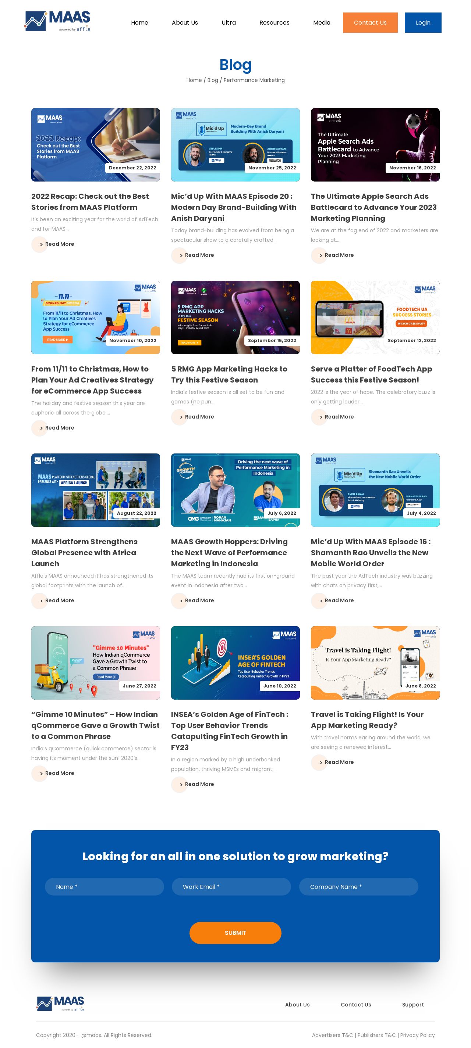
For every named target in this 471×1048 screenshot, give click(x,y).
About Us (185, 22)
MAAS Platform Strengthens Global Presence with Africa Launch (84, 552)
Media (321, 22)
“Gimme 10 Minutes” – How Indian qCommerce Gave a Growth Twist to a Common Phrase (95, 725)
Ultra (229, 22)
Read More (59, 244)
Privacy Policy (417, 1035)
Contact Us (370, 22)
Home (139, 22)
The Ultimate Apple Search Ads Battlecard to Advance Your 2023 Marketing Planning (374, 207)
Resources (274, 22)
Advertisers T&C (332, 1035)
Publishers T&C (377, 1035)
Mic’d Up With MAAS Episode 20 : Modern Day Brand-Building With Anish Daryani (234, 207)
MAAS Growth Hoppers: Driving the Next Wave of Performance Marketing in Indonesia (229, 552)
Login (423, 22)
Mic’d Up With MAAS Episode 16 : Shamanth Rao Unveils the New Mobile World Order (371, 552)
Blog (213, 80)
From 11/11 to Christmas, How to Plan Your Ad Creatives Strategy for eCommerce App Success (92, 380)
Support (413, 1004)
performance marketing (254, 80)
